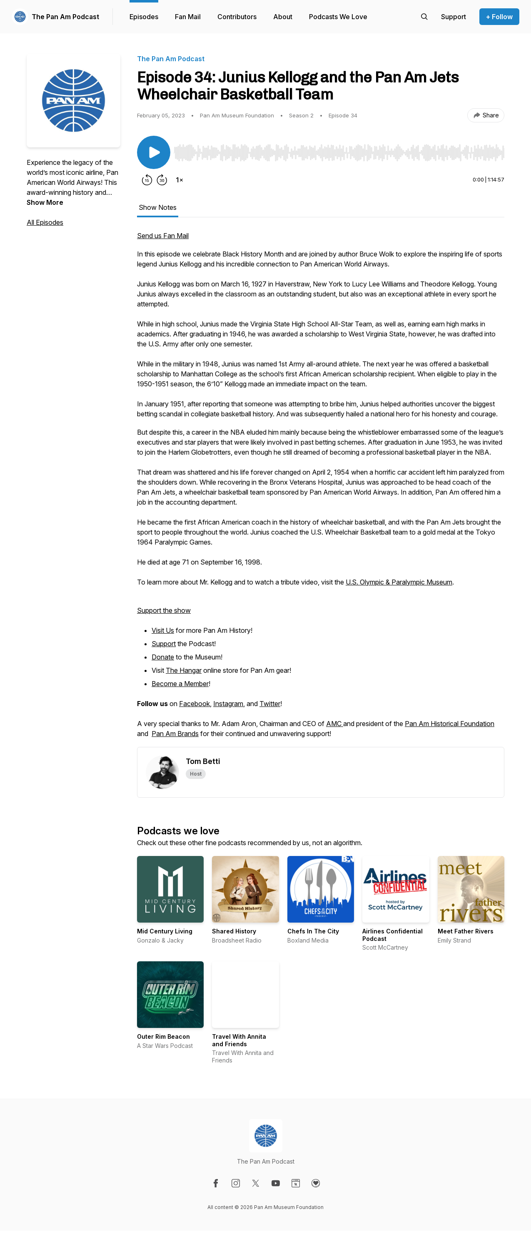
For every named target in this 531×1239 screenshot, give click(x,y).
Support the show (164, 610)
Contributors (237, 16)
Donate (163, 657)
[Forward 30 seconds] (162, 180)
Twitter (269, 703)
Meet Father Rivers (466, 931)
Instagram (228, 703)
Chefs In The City (313, 931)
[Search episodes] (424, 17)
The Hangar (184, 670)
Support (164, 643)
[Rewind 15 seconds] (147, 180)
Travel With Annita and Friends (239, 1040)
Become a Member (180, 683)
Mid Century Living (164, 931)
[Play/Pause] (153, 152)
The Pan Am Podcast (65, 16)
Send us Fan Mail (163, 235)
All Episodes (45, 222)
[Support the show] (453, 17)
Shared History (234, 931)
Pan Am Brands (175, 733)
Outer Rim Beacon (163, 1036)
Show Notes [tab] (158, 207)
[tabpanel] (320, 489)
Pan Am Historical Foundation (449, 723)
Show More (45, 202)
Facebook (194, 703)
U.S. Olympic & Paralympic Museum (399, 582)
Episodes (144, 16)
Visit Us (163, 630)
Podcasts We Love (338, 16)
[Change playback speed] (179, 180)
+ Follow (499, 16)
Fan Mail (188, 16)
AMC (334, 723)
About (282, 16)
